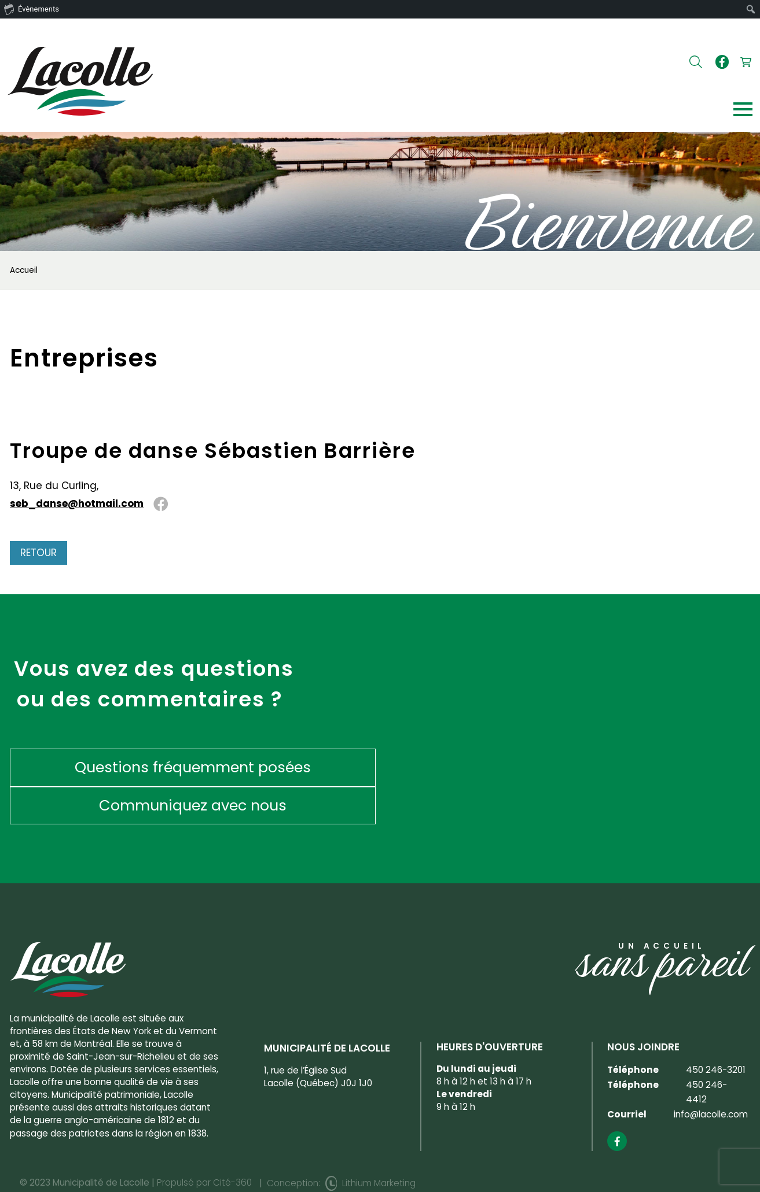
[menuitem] (751, 9)
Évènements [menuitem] (31, 8)
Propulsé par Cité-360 (204, 1145)
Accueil (24, 270)
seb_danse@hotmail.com (77, 504)
